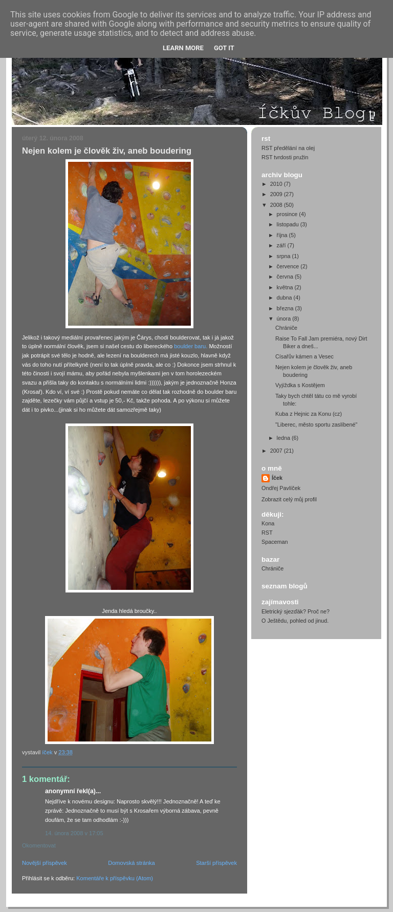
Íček (277, 478)
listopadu (288, 224)
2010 (277, 184)
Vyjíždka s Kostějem (300, 385)
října (283, 235)
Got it (224, 48)
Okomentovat (39, 845)
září (282, 245)
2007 (277, 451)
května (286, 287)
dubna (285, 297)
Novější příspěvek (44, 863)
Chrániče (286, 328)
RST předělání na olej (288, 148)
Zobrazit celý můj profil (289, 499)
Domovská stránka (131, 863)
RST (267, 532)
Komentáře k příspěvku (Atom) (114, 878)
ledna (284, 438)
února (285, 318)
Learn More (183, 48)
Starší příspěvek (216, 863)
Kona (267, 523)
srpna (284, 256)
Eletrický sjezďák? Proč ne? (295, 611)
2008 (277, 205)
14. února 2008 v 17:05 (74, 833)
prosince (288, 214)
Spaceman (274, 542)
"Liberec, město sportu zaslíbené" (316, 424)
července (289, 266)
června (286, 276)
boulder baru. (190, 346)
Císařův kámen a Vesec (304, 356)
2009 (277, 194)
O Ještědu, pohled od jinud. (295, 621)
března (286, 308)
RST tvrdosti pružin (284, 157)
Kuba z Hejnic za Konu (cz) (308, 414)
